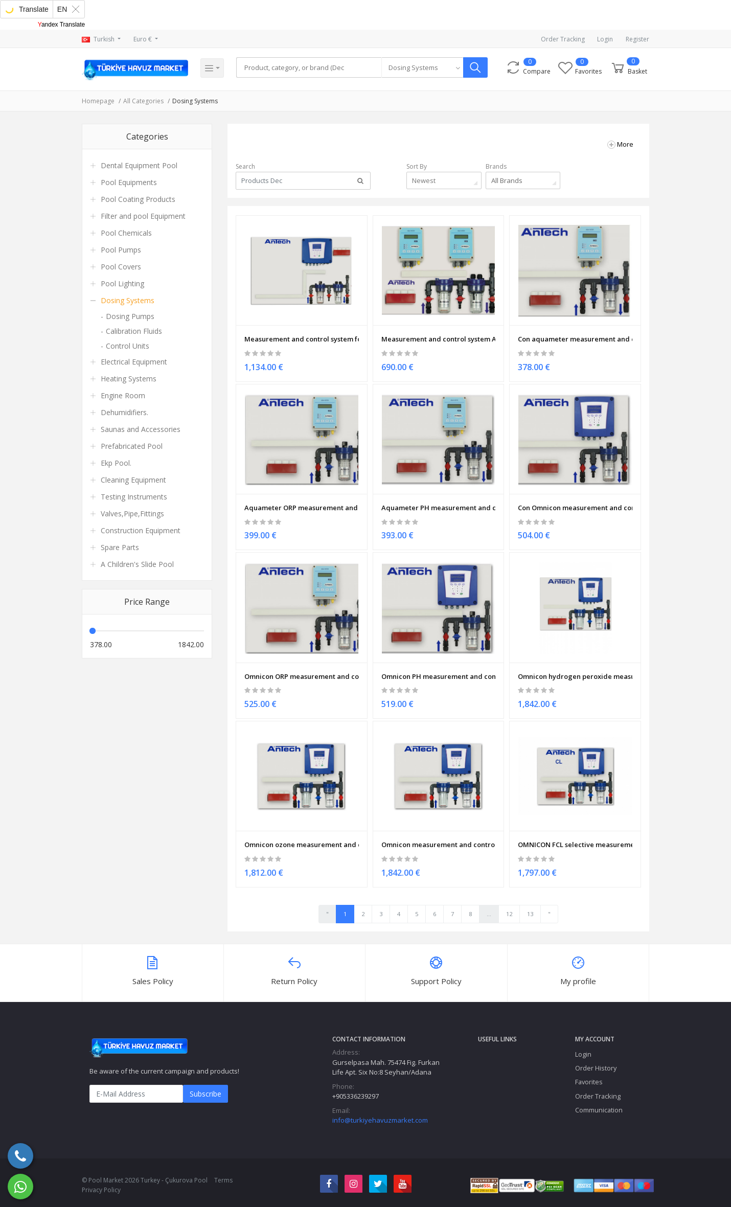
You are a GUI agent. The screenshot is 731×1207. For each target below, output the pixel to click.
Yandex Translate (61, 24)
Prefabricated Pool (132, 446)
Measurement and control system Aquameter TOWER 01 (438, 334)
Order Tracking (563, 39)
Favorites (589, 1077)
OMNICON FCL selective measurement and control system (575, 836)
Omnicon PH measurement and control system (438, 669)
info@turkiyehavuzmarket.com (380, 1115)
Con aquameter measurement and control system (575, 334)
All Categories (143, 101)
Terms (223, 1175)
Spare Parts (120, 547)
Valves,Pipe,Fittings (132, 513)
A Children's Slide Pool (137, 564)
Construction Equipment (140, 530)
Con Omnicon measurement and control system (575, 502)
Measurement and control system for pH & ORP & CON (301, 334)
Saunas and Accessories (140, 429)
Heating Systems (128, 378)
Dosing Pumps (130, 316)
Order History (595, 1063)
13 (530, 909)
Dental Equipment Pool (139, 165)
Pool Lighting (122, 283)
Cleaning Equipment (133, 480)
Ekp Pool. (116, 463)
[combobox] (426, 68)
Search (245, 166)
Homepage (98, 101)
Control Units (127, 346)
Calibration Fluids (134, 331)
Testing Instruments (134, 497)
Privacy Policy (101, 1184)
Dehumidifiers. (124, 412)
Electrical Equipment (134, 362)
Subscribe (205, 1089)
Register (637, 39)
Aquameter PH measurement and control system (438, 502)
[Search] (310, 68)
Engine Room (123, 395)
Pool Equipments (129, 182)
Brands (496, 166)
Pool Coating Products (138, 199)
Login (605, 39)
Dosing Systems (195, 101)
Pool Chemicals (126, 233)
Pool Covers (121, 266)
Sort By (416, 166)
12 (509, 909)
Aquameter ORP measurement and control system (301, 502)
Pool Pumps (121, 250)
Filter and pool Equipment (143, 216)
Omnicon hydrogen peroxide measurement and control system (575, 669)
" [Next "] (549, 909)
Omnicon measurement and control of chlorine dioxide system (438, 836)
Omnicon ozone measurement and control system (301, 836)
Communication (599, 1104)
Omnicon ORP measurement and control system (301, 669)
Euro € (143, 39)
